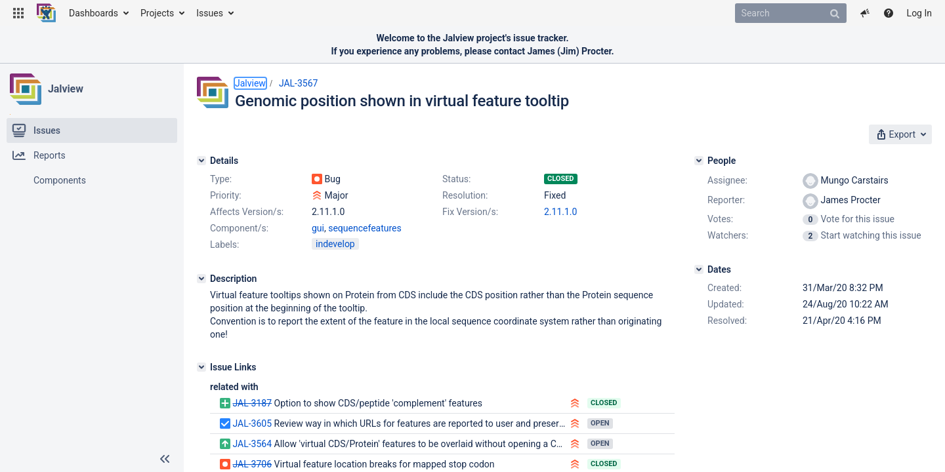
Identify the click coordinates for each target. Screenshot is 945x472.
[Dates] (699, 269)
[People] (699, 160)
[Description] (201, 278)
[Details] (201, 160)
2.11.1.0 (560, 211)
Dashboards (93, 13)
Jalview (65, 89)
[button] (18, 13)
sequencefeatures (365, 228)
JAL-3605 (252, 423)
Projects (157, 13)
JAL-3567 (298, 83)
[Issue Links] (201, 367)
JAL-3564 (252, 444)
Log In (919, 13)
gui (318, 228)
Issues (209, 13)
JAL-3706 (252, 464)
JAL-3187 (252, 403)
